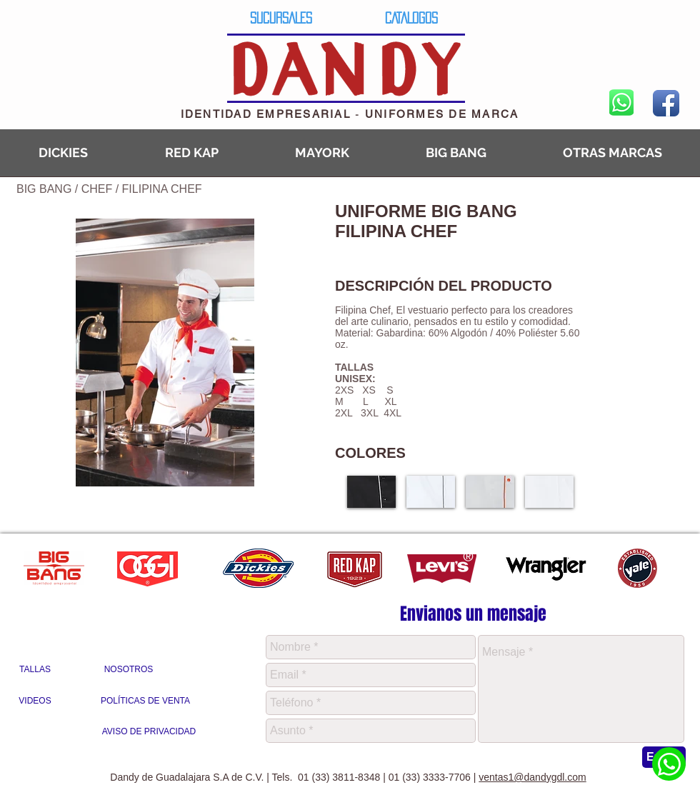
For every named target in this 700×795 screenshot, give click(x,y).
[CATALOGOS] (411, 17)
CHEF (98, 189)
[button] (371, 492)
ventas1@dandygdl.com (532, 777)
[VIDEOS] (35, 701)
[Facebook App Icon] (666, 103)
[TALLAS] (35, 670)
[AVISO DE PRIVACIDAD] (149, 732)
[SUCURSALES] (281, 17)
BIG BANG (43, 189)
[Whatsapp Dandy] (669, 764)
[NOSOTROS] (128, 670)
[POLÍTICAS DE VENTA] (145, 701)
